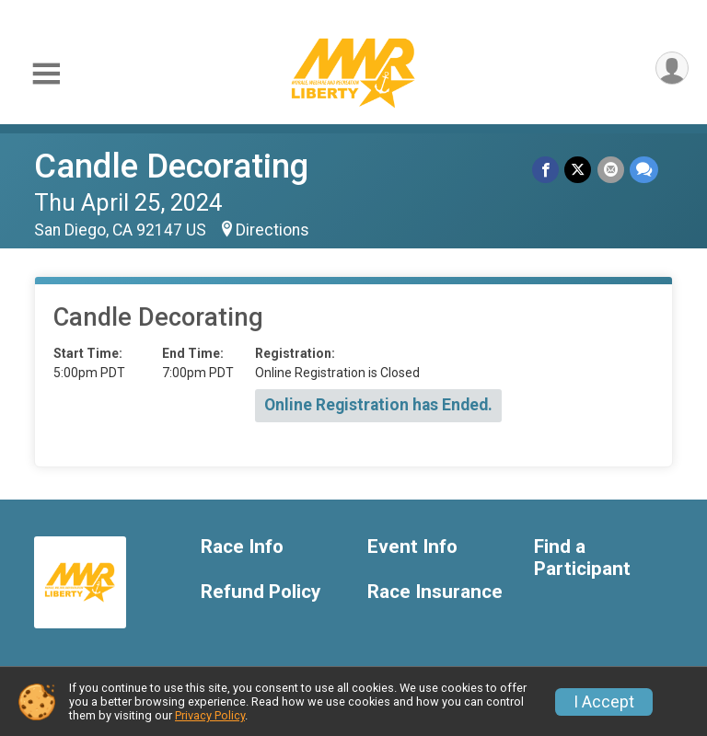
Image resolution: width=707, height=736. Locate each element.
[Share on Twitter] (578, 169)
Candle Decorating (171, 166)
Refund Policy (260, 592)
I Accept (604, 702)
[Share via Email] (610, 169)
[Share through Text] (644, 169)
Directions (272, 230)
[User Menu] (672, 69)
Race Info (242, 547)
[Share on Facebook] (546, 169)
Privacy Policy (210, 715)
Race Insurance (435, 592)
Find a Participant (582, 558)
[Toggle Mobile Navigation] (46, 74)
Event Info (412, 547)
